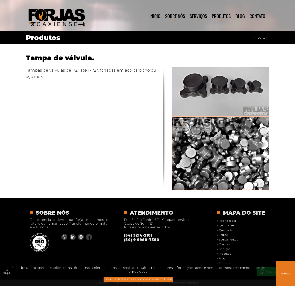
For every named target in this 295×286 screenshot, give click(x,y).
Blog (240, 15)
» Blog (221, 258)
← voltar (260, 37)
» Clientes (223, 244)
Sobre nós (175, 15)
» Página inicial (226, 220)
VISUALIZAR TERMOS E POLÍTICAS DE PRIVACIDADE (138, 279)
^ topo (7, 271)
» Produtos (224, 253)
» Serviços (223, 248)
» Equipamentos (227, 239)
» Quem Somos (227, 225)
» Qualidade (224, 230)
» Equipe (222, 234)
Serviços (198, 15)
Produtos (221, 15)
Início (154, 15)
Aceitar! (285, 273)
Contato (257, 15)
